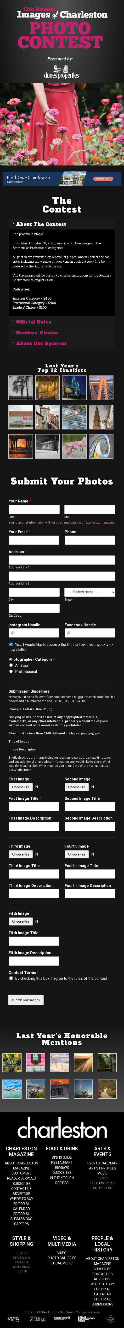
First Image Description (31, 818)
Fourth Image (77, 846)
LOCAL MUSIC (62, 1263)
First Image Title (25, 798)
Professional (26, 671)
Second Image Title (82, 798)
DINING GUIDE (62, 1157)
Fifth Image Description (30, 952)
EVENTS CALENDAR (102, 1163)
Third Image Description (30, 885)
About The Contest (41, 224)
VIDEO (62, 1253)
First (12, 517)
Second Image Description (89, 818)
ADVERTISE (21, 1194)
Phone (70, 532)
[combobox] (68, 540)
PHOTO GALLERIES (62, 1258)
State (68, 599)
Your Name (20, 501)
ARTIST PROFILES (102, 1168)
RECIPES (61, 1183)
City (11, 599)
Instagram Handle (24, 625)
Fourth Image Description (88, 885)
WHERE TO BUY (21, 1199)
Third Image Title (24, 865)
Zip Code (15, 615)
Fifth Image (19, 913)
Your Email (19, 532)
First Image (20, 779)
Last (67, 517)
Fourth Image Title (81, 865)
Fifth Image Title (24, 933)
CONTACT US (21, 1189)
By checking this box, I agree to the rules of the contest (61, 978)
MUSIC (102, 1173)
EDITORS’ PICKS (102, 1183)
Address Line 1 (19, 567)
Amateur (22, 665)
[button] (62, 224)
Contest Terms (24, 972)
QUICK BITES (62, 1173)
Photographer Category (32, 659)
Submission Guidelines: (29, 691)
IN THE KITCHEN (62, 1178)
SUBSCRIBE (21, 1184)
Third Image (19, 846)
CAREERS (21, 1224)
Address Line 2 (19, 583)
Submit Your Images (26, 1000)
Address (18, 551)
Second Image (77, 779)
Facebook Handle (80, 625)
